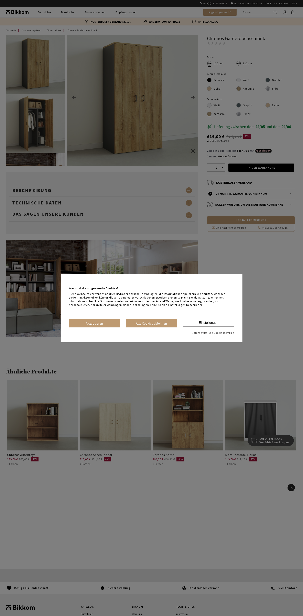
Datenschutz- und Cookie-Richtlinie (213, 333)
